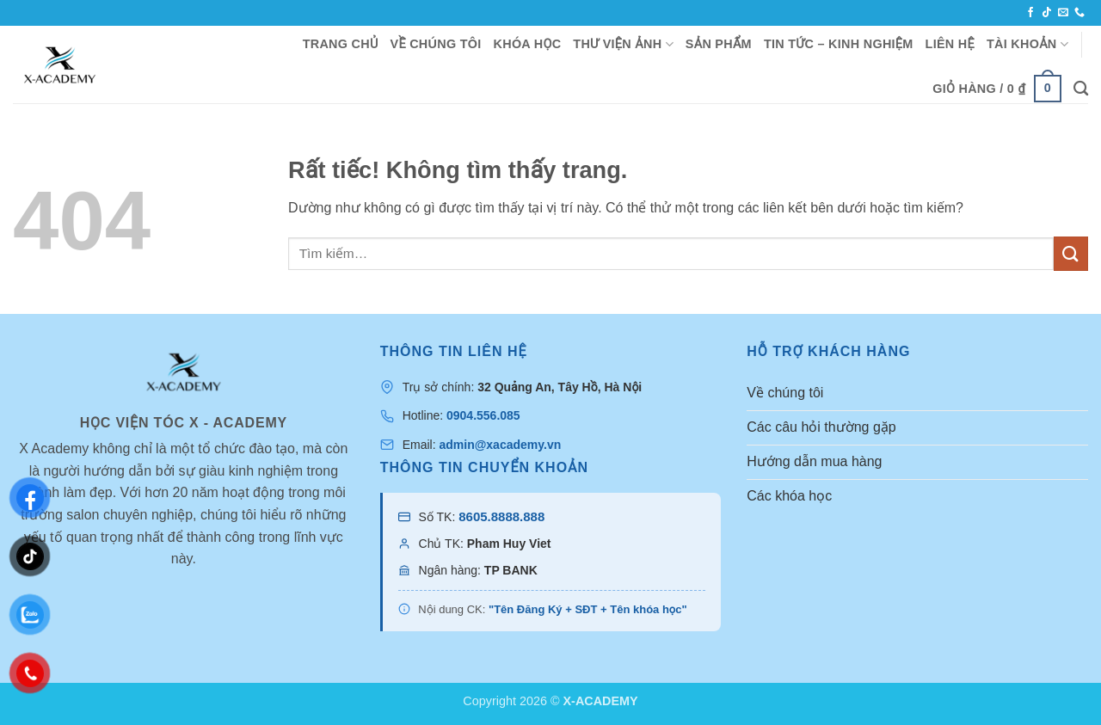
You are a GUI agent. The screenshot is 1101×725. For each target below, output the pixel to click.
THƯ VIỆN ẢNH (623, 44)
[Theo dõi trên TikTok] (1047, 13)
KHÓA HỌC (528, 44)
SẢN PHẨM (719, 44)
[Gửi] (1071, 253)
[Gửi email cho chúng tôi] (1063, 13)
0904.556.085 (483, 415)
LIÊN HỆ (950, 44)
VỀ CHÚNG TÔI (436, 44)
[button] (996, 88)
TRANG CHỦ (340, 44)
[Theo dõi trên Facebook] (1030, 13)
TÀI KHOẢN (1027, 44)
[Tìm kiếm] (1080, 89)
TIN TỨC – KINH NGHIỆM (838, 44)
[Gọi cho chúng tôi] (1079, 13)
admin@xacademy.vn (500, 445)
